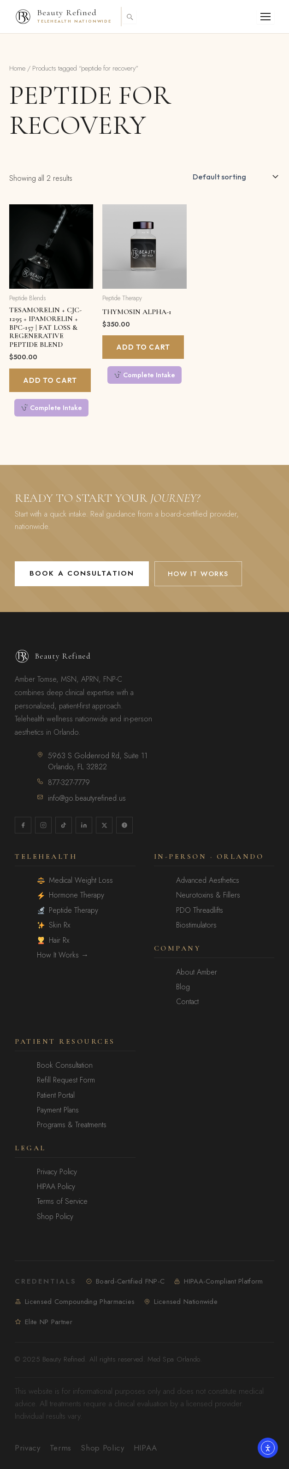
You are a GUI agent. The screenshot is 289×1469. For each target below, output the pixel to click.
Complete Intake (51, 407)
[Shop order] (234, 176)
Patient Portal (56, 1095)
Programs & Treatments (71, 1125)
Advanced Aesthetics (207, 880)
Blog (183, 987)
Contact (187, 1002)
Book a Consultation (81, 573)
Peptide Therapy (67, 910)
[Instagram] (43, 825)
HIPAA (145, 1447)
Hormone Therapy (70, 895)
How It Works (198, 574)
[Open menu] (265, 16)
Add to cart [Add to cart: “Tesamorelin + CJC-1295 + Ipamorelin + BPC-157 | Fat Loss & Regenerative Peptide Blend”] (50, 380)
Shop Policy (55, 1217)
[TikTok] (63, 825)
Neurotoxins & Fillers (208, 895)
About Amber (196, 972)
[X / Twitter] (104, 825)
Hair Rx (53, 940)
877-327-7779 (63, 782)
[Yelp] (124, 825)
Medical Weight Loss (75, 880)
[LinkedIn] (84, 825)
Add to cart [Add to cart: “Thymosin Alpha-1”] (143, 347)
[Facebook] (23, 825)
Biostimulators (196, 925)
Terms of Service (62, 1201)
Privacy (28, 1447)
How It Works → (62, 955)
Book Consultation (65, 1065)
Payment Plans (58, 1110)
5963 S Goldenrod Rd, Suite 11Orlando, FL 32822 (92, 761)
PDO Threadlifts (199, 910)
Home (17, 68)
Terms (60, 1447)
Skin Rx (53, 925)
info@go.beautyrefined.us (81, 798)
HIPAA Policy (56, 1187)
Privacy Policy (57, 1172)
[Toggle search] (129, 17)
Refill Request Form (66, 1080)
